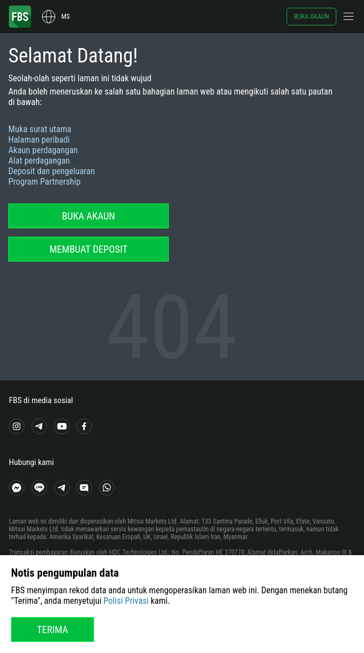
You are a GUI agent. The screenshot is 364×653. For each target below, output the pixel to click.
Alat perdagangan (39, 160)
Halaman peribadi (39, 139)
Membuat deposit (88, 249)
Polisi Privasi (126, 600)
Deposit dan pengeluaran (51, 171)
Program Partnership (44, 181)
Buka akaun (311, 16)
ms (65, 16)
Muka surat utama (39, 129)
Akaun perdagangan (43, 150)
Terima (53, 629)
